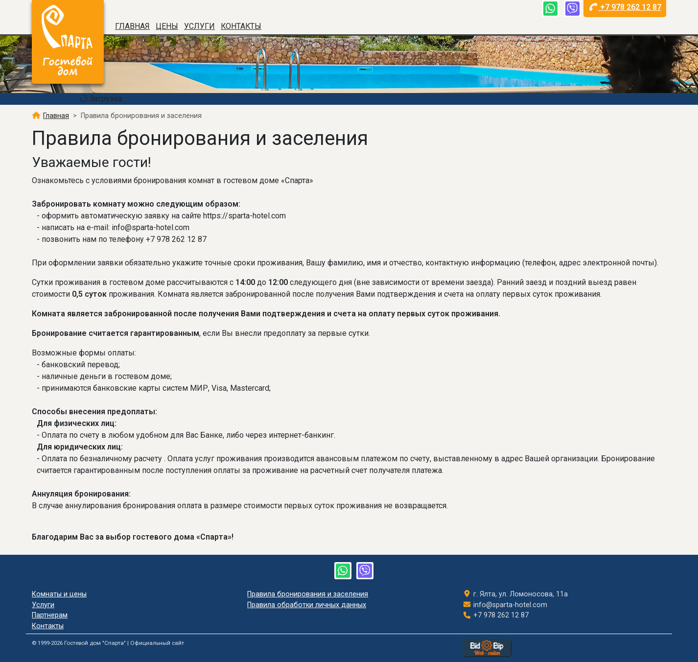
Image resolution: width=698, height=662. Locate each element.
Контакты (241, 26)
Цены (167, 26)
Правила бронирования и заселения (307, 594)
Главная (132, 26)
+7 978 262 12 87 (625, 7)
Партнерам (50, 615)
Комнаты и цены (59, 594)
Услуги (199, 26)
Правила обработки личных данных (306, 605)
